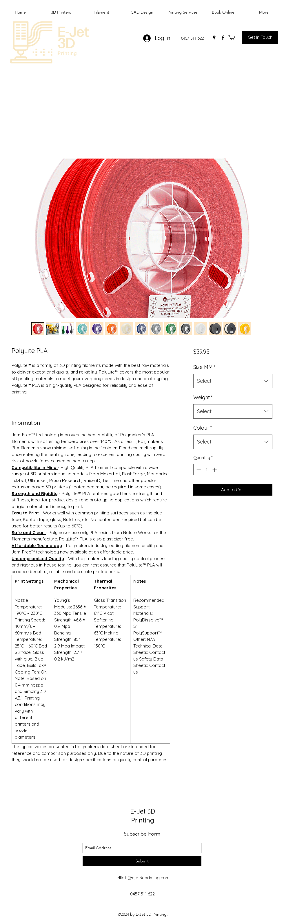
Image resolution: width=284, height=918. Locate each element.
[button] (231, 37)
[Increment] (215, 469)
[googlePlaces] (214, 38)
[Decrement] (198, 469)
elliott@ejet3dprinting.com (143, 877)
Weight (203, 397)
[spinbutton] (206, 469)
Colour (202, 427)
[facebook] (223, 38)
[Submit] (142, 861)
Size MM (204, 367)
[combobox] (232, 381)
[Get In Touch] (260, 37)
